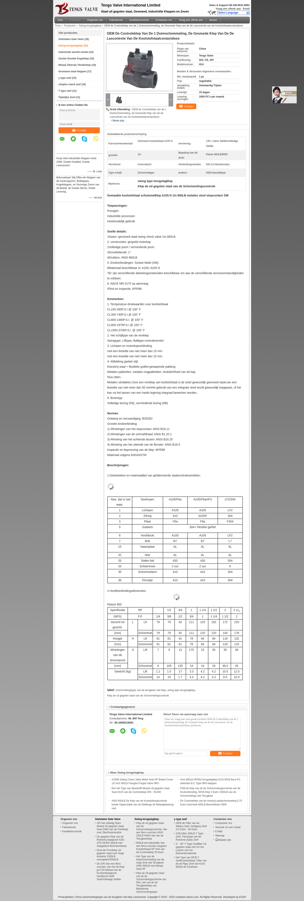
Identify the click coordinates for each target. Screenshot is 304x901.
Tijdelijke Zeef (67, 97)
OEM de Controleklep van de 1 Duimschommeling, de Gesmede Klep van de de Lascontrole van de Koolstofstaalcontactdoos (138, 113)
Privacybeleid (65, 897)
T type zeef (65, 90)
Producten (75, 20)
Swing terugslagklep (90, 25)
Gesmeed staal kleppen (72, 71)
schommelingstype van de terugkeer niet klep (140, 690)
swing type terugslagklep (181, 690)
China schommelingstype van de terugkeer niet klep (103, 897)
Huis (60, 20)
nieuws (213, 20)
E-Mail (218, 831)
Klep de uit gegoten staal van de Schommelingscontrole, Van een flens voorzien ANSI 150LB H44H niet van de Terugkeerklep (151, 831)
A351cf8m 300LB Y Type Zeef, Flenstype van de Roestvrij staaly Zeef (189, 836)
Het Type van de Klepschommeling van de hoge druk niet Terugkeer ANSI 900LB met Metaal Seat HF (150, 862)
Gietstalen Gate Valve (71, 39)
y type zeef (65, 77)
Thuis (58, 25)
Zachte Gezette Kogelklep (74, 58)
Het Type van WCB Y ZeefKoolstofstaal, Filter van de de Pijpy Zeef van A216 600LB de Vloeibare (191, 862)
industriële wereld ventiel (73, 52)
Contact (79, 130)
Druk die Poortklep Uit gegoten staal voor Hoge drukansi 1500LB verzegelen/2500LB (110, 855)
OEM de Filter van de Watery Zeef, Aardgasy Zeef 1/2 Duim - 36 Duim (191, 826)
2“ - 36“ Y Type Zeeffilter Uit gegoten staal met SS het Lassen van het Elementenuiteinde (191, 848)
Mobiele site (223, 840)
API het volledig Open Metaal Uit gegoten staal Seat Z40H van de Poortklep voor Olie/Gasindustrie (112, 828)
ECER (242, 897)
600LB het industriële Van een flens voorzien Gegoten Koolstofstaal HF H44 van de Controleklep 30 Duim (151, 847)
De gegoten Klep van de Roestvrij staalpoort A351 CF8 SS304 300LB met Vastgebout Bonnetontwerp (112, 841)
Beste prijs (118, 120)
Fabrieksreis (116, 20)
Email (246, 8)
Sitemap (219, 835)
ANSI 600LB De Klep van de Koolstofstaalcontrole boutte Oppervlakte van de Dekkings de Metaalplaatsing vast (143, 804)
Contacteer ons (163, 20)
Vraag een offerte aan (228, 8)
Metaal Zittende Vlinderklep (75, 65)
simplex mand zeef (70, 84)
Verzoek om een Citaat (227, 827)
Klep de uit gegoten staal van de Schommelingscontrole (138, 695)
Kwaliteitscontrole (139, 20)
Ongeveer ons (95, 20)
